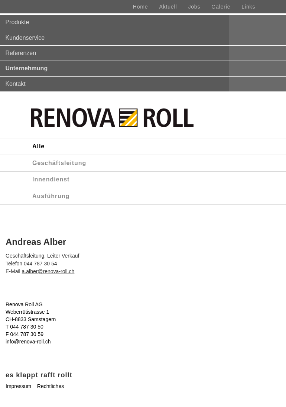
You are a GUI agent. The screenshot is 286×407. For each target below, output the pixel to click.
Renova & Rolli (47, 364)
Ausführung (50, 196)
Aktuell (168, 7)
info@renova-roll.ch (28, 342)
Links (248, 7)
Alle (38, 146)
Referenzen (20, 53)
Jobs (194, 7)
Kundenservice (25, 38)
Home (140, 7)
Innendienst (50, 179)
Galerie (220, 7)
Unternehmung (26, 68)
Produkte (17, 22)
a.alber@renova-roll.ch (48, 271)
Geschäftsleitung (59, 163)
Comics (14, 364)
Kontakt (15, 84)
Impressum (18, 386)
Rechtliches (50, 386)
